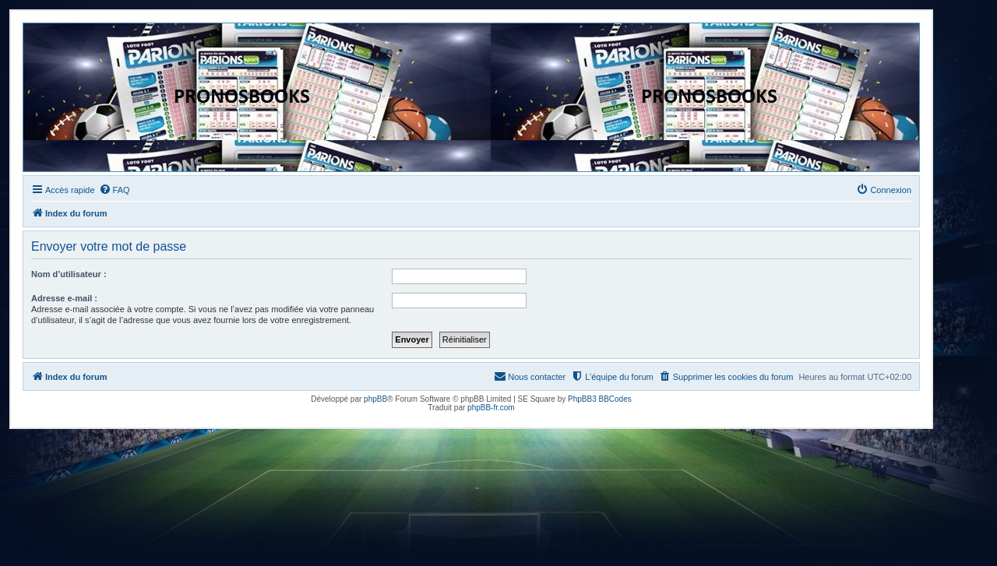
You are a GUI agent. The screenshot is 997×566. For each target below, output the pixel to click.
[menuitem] (114, 190)
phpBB (375, 399)
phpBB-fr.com (491, 407)
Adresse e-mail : (64, 298)
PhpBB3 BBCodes (600, 399)
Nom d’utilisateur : (69, 274)
